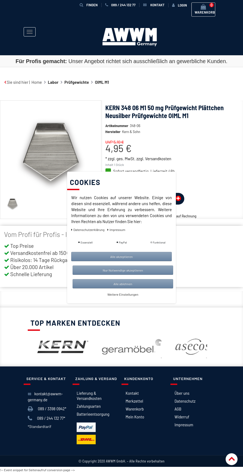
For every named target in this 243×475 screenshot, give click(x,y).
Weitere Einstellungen (122, 294)
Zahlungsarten (89, 406)
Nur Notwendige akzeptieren (123, 270)
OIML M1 (102, 82)
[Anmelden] (179, 5)
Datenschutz (185, 400)
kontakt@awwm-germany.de (45, 396)
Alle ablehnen (122, 284)
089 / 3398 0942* (47, 409)
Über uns (182, 393)
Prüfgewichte (76, 82)
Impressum (184, 424)
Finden (89, 4)
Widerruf (182, 416)
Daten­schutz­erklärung (88, 230)
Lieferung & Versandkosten (89, 395)
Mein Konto (135, 416)
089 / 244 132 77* (46, 418)
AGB (178, 408)
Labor (53, 82)
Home (37, 82)
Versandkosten (158, 158)
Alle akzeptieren (121, 256)
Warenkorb (135, 408)
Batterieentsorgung (93, 414)
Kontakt (132, 393)
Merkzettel (134, 400)
